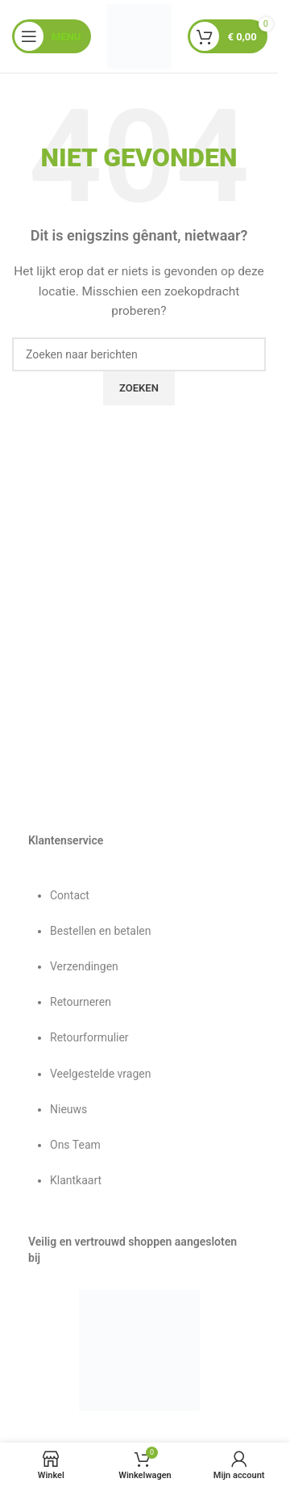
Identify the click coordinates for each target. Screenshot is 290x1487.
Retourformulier (89, 1037)
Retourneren (80, 1001)
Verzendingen (84, 966)
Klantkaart (76, 1180)
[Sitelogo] (139, 35)
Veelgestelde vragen (100, 1073)
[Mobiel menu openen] (51, 36)
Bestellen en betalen (100, 930)
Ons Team (75, 1144)
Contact (69, 895)
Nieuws (68, 1109)
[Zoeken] (139, 354)
